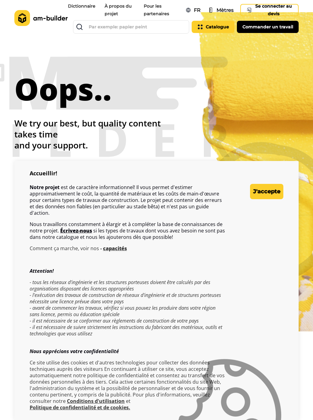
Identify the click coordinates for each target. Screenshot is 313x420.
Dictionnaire (82, 6)
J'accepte (259, 191)
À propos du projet (118, 9)
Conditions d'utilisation (96, 401)
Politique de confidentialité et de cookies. (80, 407)
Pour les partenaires (157, 9)
